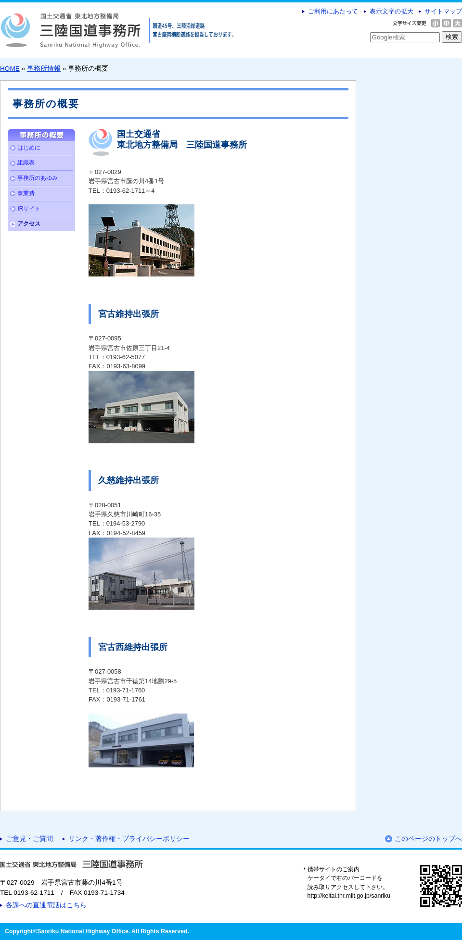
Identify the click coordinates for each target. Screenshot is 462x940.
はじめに (28, 147)
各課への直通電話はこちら (46, 905)
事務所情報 (44, 68)
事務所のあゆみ (37, 178)
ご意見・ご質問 (29, 838)
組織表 (26, 162)
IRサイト (28, 208)
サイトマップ (443, 11)
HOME (10, 68)
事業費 (26, 193)
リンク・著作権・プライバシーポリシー (129, 838)
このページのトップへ (428, 838)
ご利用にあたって (333, 11)
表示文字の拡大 (391, 11)
